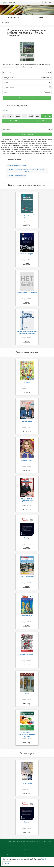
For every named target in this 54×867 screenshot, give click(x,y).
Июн (38, 116)
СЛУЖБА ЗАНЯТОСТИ (27, 577)
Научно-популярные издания (16, 165)
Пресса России (8, 2)
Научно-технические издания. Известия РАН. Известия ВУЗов (27, 170)
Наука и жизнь (27, 783)
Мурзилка (27, 382)
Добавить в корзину (27, 134)
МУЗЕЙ (27, 693)
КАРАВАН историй (27, 460)
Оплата (9, 850)
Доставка (10, 854)
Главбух (27, 538)
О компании (27, 850)
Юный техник (27, 616)
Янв (4, 116)
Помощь (26, 846)
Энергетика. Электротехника (16, 176)
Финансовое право (27, 254)
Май (31, 116)
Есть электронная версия (27, 98)
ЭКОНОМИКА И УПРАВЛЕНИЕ (27, 292)
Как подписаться (12, 846)
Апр (24, 116)
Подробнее (44, 859)
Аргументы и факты (27, 654)
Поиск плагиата (29, 854)
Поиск (40, 17)
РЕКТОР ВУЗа (27, 421)
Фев (11, 116)
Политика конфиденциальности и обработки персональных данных (29, 841)
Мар (18, 116)
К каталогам (13, 17)
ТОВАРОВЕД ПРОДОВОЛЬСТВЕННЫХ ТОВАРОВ (27, 734)
